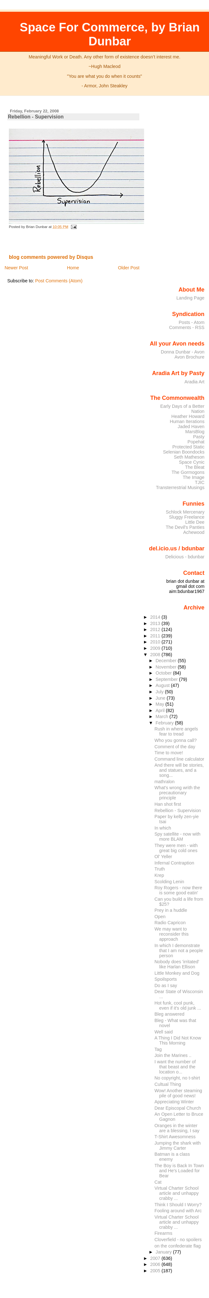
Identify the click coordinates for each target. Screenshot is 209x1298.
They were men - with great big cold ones (176, 848)
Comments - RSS (187, 327)
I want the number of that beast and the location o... (175, 1066)
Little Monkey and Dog (177, 973)
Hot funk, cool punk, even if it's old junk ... (178, 1005)
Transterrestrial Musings (180, 487)
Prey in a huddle (171, 910)
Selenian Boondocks (184, 451)
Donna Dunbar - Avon (183, 351)
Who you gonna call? (176, 740)
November (166, 666)
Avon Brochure (189, 357)
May (160, 704)
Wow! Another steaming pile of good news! (178, 1093)
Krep (159, 875)
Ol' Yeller (163, 856)
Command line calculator (179, 759)
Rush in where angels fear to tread (176, 731)
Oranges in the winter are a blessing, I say (177, 1128)
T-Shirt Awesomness (175, 1136)
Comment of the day (175, 746)
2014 (156, 617)
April (160, 710)
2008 (156, 654)
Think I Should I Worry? (178, 1204)
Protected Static (188, 446)
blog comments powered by (51, 257)
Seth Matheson (189, 457)
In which (163, 828)
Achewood (194, 532)
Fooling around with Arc (178, 1210)
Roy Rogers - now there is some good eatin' (178, 890)
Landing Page (190, 297)
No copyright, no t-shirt (177, 1077)
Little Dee (195, 522)
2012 (156, 629)
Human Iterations (187, 421)
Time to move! (169, 752)
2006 (156, 1264)
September (167, 679)
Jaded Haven (191, 426)
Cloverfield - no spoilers (178, 1239)
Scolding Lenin (169, 881)
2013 (156, 623)
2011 (156, 635)
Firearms (163, 1233)
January (164, 1251)
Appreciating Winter (174, 1101)
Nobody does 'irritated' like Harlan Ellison (177, 964)
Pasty (199, 436)
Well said (164, 1031)
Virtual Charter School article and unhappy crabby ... (177, 1193)
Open (160, 916)
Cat (158, 1182)
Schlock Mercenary (185, 511)
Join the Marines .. (173, 1055)
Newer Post (16, 267)
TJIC (199, 482)
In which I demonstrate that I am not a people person (179, 950)
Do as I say (166, 985)
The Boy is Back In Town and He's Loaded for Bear (179, 1170)
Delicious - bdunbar (185, 556)
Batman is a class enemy (172, 1157)
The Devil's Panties (185, 527)
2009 (156, 648)
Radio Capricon (170, 922)
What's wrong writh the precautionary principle (177, 792)
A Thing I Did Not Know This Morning (178, 1040)
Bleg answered (169, 1014)
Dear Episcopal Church (178, 1108)
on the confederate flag (178, 1245)
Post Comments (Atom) (59, 280)
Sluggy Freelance (187, 517)
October (164, 673)
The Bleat (194, 467)
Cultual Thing (168, 1084)
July (160, 691)
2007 (156, 1258)
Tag (158, 1049)
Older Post (129, 267)
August (163, 685)
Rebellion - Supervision (36, 116)
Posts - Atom (191, 322)
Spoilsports (166, 979)
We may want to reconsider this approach (172, 934)
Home (73, 267)
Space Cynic (192, 462)
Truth (160, 868)
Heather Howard (188, 416)
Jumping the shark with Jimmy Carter (178, 1145)
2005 (156, 1270)
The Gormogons (188, 472)
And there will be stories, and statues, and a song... (179, 770)
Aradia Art (195, 381)
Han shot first (168, 804)
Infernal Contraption (174, 862)
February (165, 722)
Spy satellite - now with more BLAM (177, 836)
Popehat (196, 441)
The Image (194, 477)
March (162, 716)
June (161, 698)
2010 (156, 641)
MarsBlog (195, 431)
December (166, 660)
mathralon (165, 781)
